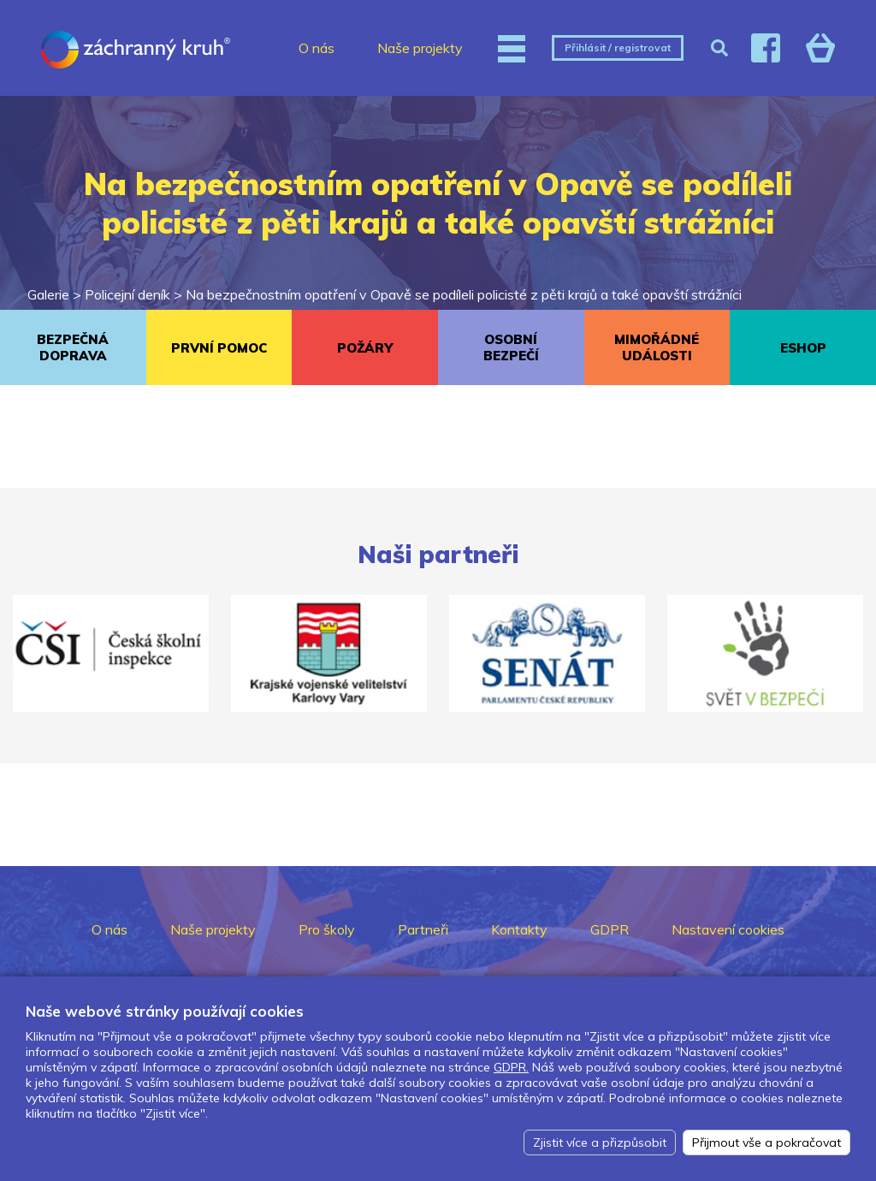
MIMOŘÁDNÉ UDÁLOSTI (656, 347)
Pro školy (327, 929)
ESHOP (803, 348)
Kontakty (519, 929)
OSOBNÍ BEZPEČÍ (511, 347)
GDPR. (511, 1067)
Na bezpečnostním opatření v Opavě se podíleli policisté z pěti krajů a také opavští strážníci (464, 294)
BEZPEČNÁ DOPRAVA (73, 347)
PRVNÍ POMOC (219, 348)
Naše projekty (420, 47)
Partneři (423, 929)
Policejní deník (127, 294)
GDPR (609, 929)
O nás (316, 47)
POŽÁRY (365, 348)
